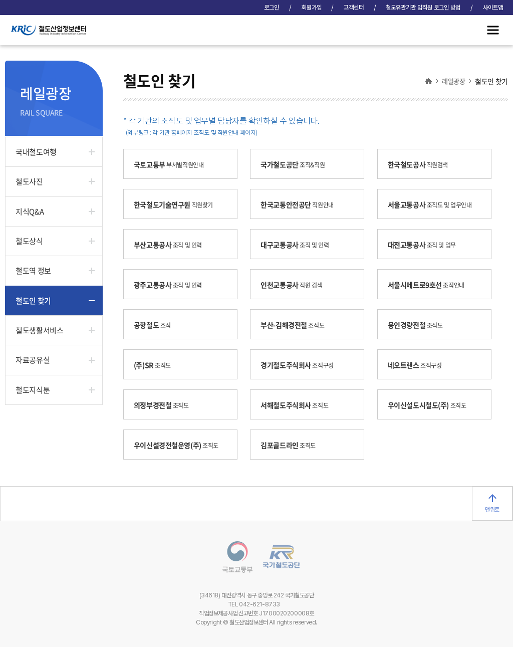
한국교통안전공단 (301, 204)
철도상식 (29, 241)
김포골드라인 (292, 445)
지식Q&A (30, 211)
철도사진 (29, 181)
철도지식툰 (33, 389)
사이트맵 (493, 7)
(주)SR (156, 365)
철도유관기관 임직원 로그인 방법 (423, 7)
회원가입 (312, 7)
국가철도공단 (296, 164)
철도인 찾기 (33, 300)
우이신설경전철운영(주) (180, 445)
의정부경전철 (165, 405)
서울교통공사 (433, 204)
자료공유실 (33, 359)
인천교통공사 (295, 285)
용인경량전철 (419, 325)
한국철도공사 (421, 164)
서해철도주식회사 (298, 405)
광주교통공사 (171, 285)
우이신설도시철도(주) (431, 405)
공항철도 (156, 325)
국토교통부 (172, 164)
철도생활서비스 (39, 330)
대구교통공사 (298, 245)
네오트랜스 (418, 365)
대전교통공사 (425, 245)
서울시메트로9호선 (430, 285)
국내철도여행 (36, 151)
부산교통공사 (171, 245)
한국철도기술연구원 (177, 204)
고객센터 (354, 7)
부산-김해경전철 (296, 325)
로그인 (271, 7)
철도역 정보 (33, 270)
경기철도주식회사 (301, 365)
